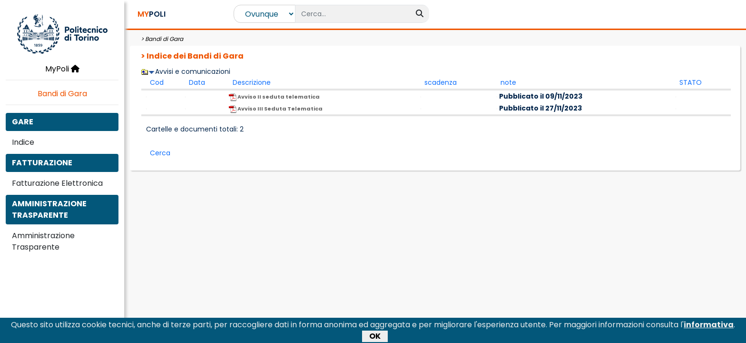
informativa (709, 326)
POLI (151, 14)
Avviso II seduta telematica (274, 97)
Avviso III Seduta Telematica (276, 109)
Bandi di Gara (62, 93)
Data (197, 82)
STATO (690, 82)
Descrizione (252, 82)
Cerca (160, 153)
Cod (157, 82)
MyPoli (62, 68)
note (508, 82)
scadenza (440, 82)
